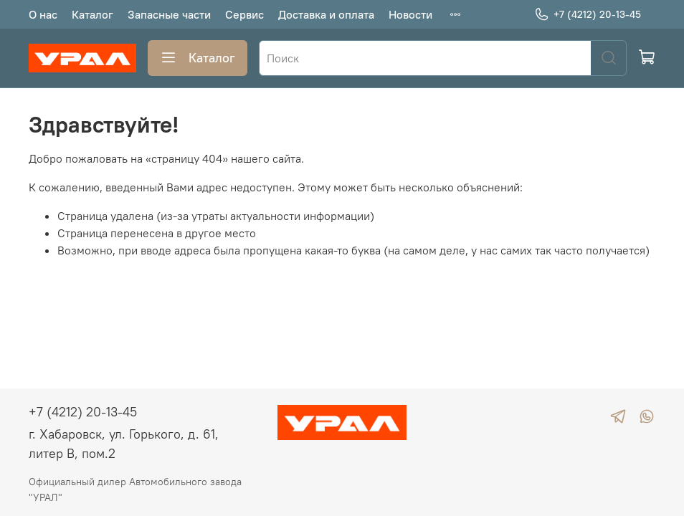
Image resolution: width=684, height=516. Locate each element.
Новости (410, 14)
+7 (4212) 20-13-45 (587, 14)
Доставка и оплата (326, 14)
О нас (43, 14)
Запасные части (169, 14)
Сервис (244, 14)
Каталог (92, 14)
